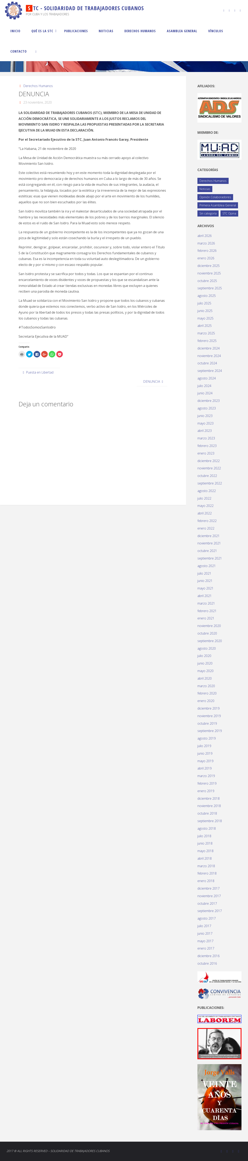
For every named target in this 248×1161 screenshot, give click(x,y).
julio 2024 (204, 386)
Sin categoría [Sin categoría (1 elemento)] (208, 213)
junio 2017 (205, 933)
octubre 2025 (207, 281)
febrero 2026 (207, 250)
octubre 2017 (207, 903)
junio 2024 (205, 393)
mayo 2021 (205, 588)
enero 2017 (205, 948)
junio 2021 (205, 580)
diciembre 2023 (208, 400)
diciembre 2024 (208, 348)
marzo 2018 (206, 866)
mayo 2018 (205, 851)
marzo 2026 (206, 243)
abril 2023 (204, 430)
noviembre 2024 (209, 356)
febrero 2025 (207, 340)
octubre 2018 (207, 813)
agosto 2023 (206, 408)
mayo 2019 (205, 761)
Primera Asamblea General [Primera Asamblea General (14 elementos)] (217, 205)
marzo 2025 (206, 333)
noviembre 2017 (209, 896)
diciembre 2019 (208, 708)
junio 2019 (205, 753)
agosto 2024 (206, 378)
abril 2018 (204, 858)
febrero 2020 (207, 693)
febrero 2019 (207, 783)
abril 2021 (204, 596)
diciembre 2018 (208, 798)
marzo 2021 (206, 603)
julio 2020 (204, 655)
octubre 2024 (207, 363)
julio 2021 (204, 573)
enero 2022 (205, 528)
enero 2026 (205, 258)
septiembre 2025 (209, 288)
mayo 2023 (205, 423)
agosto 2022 (206, 491)
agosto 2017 (206, 918)
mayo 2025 (205, 318)
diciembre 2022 (208, 461)
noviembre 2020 (209, 626)
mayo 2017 (205, 941)
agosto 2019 (206, 738)
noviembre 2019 (209, 716)
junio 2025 (205, 310)
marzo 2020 (206, 686)
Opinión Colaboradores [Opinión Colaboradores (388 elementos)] (215, 197)
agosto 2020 (206, 648)
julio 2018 (204, 836)
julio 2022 (204, 498)
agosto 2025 (206, 295)
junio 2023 (205, 416)
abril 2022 (204, 513)
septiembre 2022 (209, 483)
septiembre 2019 (209, 731)
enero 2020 (205, 701)
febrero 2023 (207, 445)
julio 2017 (204, 926)
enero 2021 (205, 618)
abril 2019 (204, 768)
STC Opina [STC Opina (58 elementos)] (229, 213)
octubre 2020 (207, 633)
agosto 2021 (206, 566)
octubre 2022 (207, 475)
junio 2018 (205, 843)
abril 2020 (204, 678)
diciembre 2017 (208, 888)
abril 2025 (204, 325)
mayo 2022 (205, 505)
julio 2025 (204, 303)
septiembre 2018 (209, 821)
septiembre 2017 (209, 911)
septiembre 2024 (209, 370)
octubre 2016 (207, 963)
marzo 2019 (206, 776)
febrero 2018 (207, 873)
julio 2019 (204, 746)
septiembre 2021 (209, 558)
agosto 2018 (206, 828)
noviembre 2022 (209, 468)
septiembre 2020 (209, 641)
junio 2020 (205, 663)
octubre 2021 (207, 550)
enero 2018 (205, 881)
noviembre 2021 (209, 543)
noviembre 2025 (209, 273)
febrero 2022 (207, 521)
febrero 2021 (207, 611)
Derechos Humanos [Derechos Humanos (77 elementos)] (213, 181)
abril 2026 (204, 235)
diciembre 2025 (208, 265)
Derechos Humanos (38, 86)
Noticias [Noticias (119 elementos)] (204, 189)
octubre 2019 (207, 723)
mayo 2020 (205, 671)
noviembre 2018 (209, 806)
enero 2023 (205, 453)
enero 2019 (205, 791)
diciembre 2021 (208, 536)
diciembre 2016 (208, 956)
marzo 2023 (206, 438)
